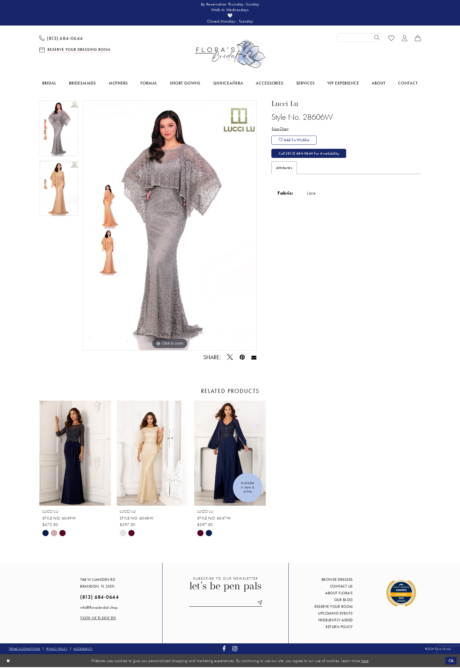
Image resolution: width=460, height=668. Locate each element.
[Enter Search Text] (359, 38)
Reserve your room (333, 607)
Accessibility (83, 650)
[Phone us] (61, 38)
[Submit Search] (376, 38)
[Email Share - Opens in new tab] (254, 358)
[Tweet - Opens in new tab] (230, 358)
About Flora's (339, 593)
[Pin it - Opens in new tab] (242, 358)
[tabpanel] (59, 131)
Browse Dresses (337, 580)
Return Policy (339, 627)
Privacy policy (56, 650)
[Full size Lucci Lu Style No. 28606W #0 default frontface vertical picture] (169, 226)
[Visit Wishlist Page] (391, 38)
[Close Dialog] (8, 661)
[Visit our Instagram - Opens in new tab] (235, 649)
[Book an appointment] (75, 50)
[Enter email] (225, 604)
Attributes (284, 169)
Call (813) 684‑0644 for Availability (311, 155)
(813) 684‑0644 (99, 597)
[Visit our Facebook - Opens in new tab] (224, 649)
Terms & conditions (24, 650)
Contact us (341, 587)
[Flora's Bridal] (230, 54)
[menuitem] (61, 38)
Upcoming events (335, 614)
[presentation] (75, 454)
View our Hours (98, 619)
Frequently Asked (335, 620)
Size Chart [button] (280, 129)
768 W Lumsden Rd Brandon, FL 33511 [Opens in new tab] (97, 584)
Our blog (343, 600)
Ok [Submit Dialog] (451, 661)
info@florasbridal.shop (99, 608)
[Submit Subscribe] (260, 604)
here (364, 661)
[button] (404, 38)
